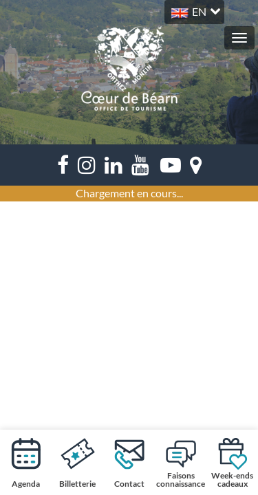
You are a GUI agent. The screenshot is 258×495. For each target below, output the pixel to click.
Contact (129, 463)
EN (199, 11)
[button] (194, 9)
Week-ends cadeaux (232, 463)
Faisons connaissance (180, 463)
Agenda (26, 463)
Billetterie (77, 463)
